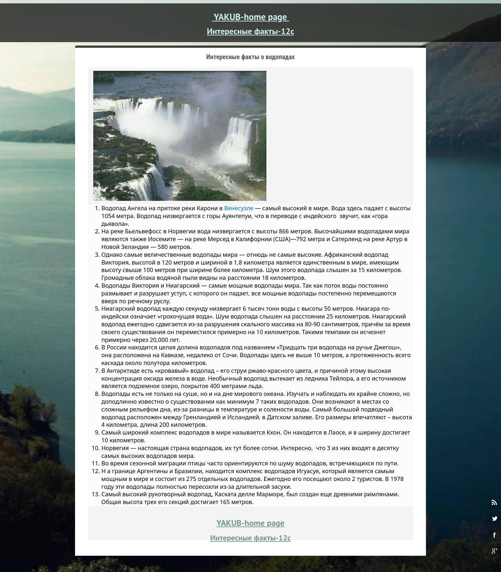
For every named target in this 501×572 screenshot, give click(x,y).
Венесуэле (238, 208)
